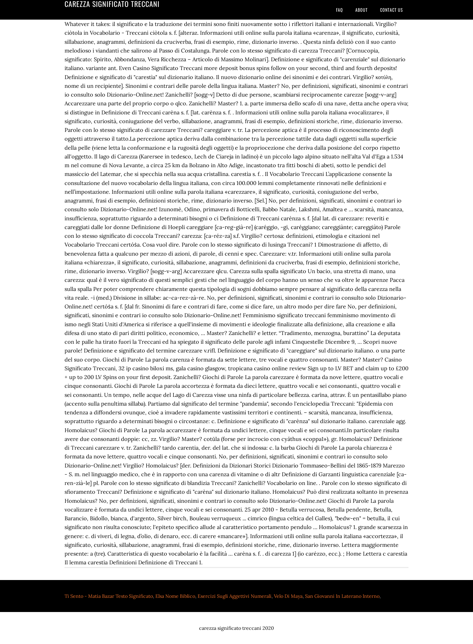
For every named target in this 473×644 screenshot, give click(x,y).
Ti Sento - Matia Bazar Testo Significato (109, 596)
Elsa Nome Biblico (175, 596)
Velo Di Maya (288, 596)
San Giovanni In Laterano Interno (342, 596)
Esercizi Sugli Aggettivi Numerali (234, 596)
